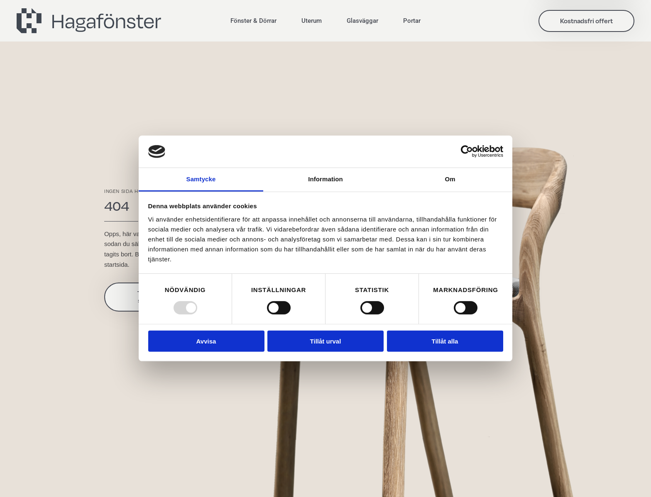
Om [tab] (450, 179)
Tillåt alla (445, 341)
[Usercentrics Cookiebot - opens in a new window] (467, 151)
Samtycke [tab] (201, 179)
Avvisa (206, 341)
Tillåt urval (325, 341)
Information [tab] (325, 179)
